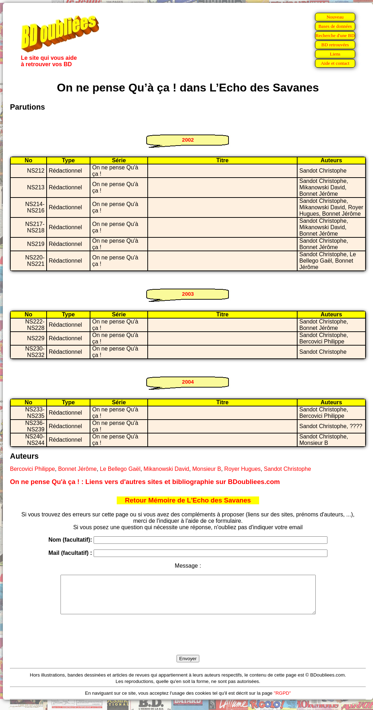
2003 (188, 294)
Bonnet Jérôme (77, 469)
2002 (188, 140)
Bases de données (335, 26)
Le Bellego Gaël (120, 469)
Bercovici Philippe (32, 469)
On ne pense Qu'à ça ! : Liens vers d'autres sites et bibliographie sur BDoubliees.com (145, 481)
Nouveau (334, 17)
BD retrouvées (335, 44)
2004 (188, 382)
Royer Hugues (242, 469)
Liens (335, 54)
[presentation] (188, 643)
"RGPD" (282, 700)
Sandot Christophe (287, 469)
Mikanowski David (166, 469)
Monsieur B (206, 469)
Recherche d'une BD (335, 35)
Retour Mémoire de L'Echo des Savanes (188, 500)
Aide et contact (335, 63)
